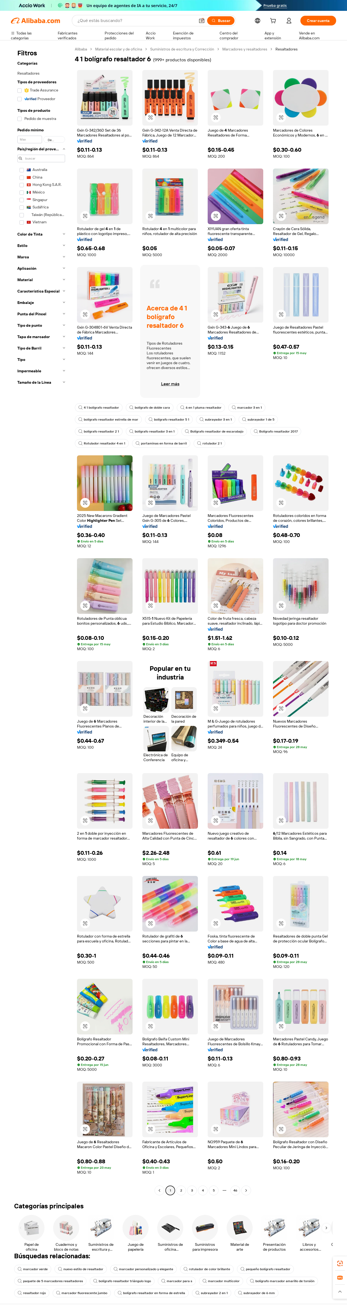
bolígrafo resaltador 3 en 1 (152, 431)
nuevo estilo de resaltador (80, 1269)
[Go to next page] (246, 1190)
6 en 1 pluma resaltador (200, 407)
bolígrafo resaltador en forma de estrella (151, 1293)
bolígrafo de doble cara (149, 407)
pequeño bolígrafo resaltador (265, 1269)
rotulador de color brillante (207, 1269)
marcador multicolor (221, 1281)
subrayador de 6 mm (256, 1293)
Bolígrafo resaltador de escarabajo (214, 431)
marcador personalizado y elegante (143, 1269)
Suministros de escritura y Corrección (182, 49)
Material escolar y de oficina (118, 49)
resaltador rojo (32, 1293)
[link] (340, 1263)
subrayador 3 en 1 (216, 419)
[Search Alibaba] (136, 21)
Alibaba (81, 49)
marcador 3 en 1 (247, 407)
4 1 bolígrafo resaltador (98, 407)
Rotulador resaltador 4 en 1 (101, 443)
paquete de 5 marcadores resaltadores (50, 1281)
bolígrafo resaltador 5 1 (169, 419)
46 (235, 1190)
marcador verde (33, 1269)
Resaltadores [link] (286, 49)
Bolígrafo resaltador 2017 (276, 431)
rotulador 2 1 (209, 443)
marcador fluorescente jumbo (81, 1293)
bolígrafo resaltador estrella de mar (108, 419)
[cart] (274, 21)
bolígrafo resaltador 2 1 (98, 431)
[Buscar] (220, 20)
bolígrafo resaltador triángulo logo (122, 1281)
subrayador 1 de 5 (258, 419)
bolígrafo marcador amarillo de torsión (282, 1281)
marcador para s (176, 1281)
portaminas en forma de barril (161, 443)
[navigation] (41, 620)
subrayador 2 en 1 (211, 1293)
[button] (201, 20)
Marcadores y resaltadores (244, 49)
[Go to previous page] (159, 1190)
